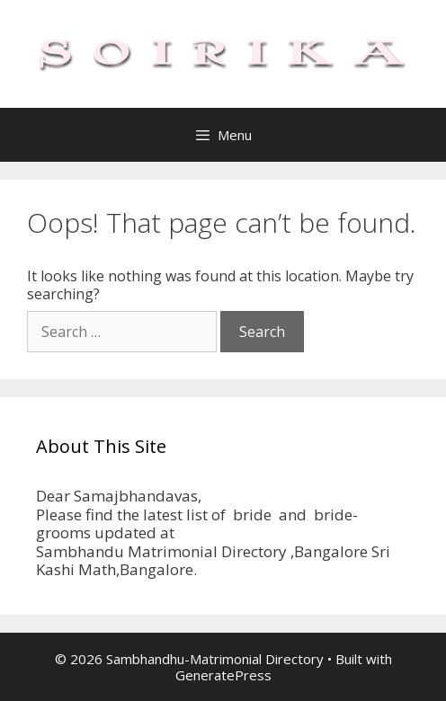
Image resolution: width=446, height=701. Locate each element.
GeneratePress (223, 675)
